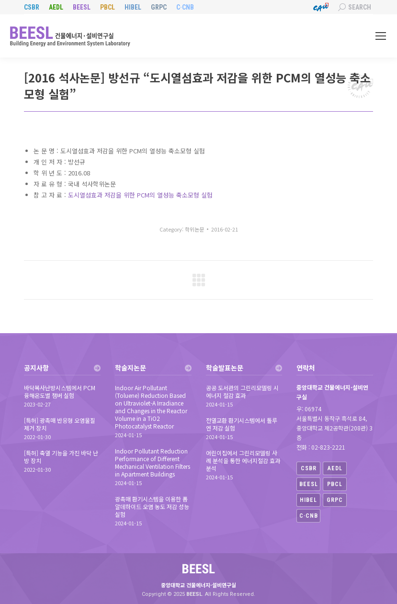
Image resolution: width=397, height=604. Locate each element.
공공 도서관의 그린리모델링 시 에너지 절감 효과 (242, 391)
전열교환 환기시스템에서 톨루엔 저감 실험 (241, 424)
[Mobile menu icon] (380, 36)
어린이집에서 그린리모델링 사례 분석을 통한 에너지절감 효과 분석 (243, 460)
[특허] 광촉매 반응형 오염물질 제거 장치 (59, 424)
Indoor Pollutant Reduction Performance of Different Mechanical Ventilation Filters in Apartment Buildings (152, 462)
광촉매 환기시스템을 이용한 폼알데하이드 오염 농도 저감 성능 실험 (152, 506)
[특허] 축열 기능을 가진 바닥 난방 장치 (61, 457)
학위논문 (194, 229)
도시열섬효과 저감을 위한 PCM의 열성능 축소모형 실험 (140, 194)
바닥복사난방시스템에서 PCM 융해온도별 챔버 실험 (59, 391)
